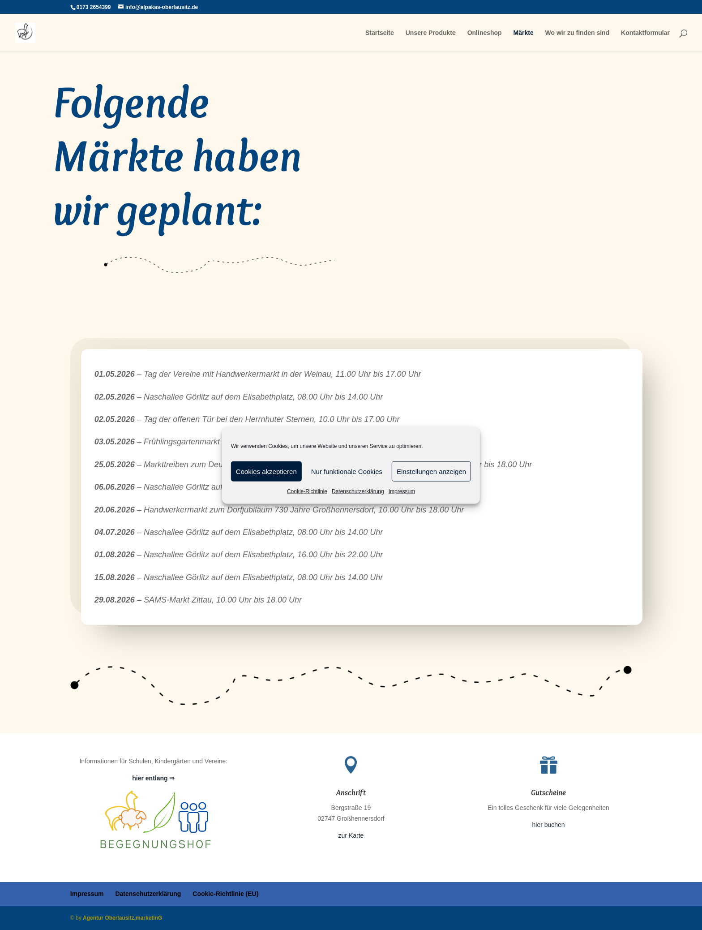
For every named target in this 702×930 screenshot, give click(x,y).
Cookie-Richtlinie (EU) (225, 893)
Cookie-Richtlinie (307, 491)
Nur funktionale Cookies (346, 471)
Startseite (379, 33)
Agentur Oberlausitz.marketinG (122, 918)
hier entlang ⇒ (153, 778)
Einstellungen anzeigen (431, 471)
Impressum (402, 491)
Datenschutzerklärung (358, 491)
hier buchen (548, 824)
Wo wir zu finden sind (577, 33)
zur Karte (351, 835)
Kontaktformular (645, 33)
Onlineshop (484, 33)
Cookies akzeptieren (266, 471)
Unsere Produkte (431, 33)
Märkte (524, 33)
